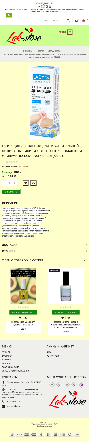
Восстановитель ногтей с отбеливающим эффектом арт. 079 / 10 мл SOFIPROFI (66, 325)
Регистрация (53, 356)
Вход (49, 352)
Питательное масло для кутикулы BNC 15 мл (23, 323)
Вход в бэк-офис (10, 367)
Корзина (6, 360)
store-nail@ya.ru (13, 406)
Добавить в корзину (23, 312)
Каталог (6, 363)
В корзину (11, 192)
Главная (6, 352)
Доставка (7, 356)
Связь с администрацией (15, 371)
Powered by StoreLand (44, 426)
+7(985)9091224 (13, 401)
